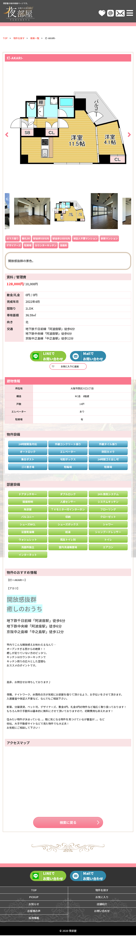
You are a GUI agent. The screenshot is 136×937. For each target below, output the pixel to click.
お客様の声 (33, 912)
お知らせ (34, 906)
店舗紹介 (102, 906)
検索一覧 (34, 38)
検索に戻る (68, 823)
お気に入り (101, 898)
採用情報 (34, 919)
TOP (5, 38)
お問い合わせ (102, 912)
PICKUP (34, 898)
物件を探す (19, 38)
